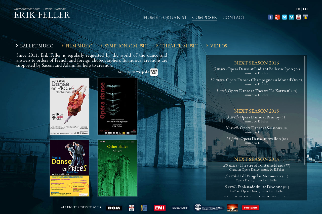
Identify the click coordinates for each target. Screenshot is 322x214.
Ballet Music (36, 46)
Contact (233, 17)
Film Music (79, 46)
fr (298, 9)
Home (151, 17)
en (305, 9)
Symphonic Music (126, 46)
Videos (218, 46)
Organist (175, 17)
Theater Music (179, 46)
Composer (204, 17)
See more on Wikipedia (138, 71)
